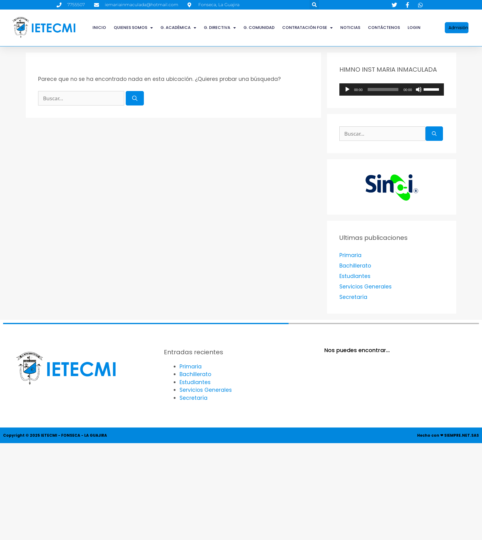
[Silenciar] (419, 89)
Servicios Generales (365, 286)
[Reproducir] (347, 89)
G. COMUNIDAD (259, 27)
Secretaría (353, 297)
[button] (314, 5)
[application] (391, 89)
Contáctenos (384, 27)
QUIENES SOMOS (133, 28)
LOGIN (414, 27)
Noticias (350, 27)
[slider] (383, 89)
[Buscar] (135, 98)
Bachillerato (355, 265)
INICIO (99, 27)
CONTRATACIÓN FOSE (307, 28)
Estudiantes (354, 276)
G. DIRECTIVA (220, 28)
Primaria (350, 255)
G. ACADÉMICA (178, 28)
